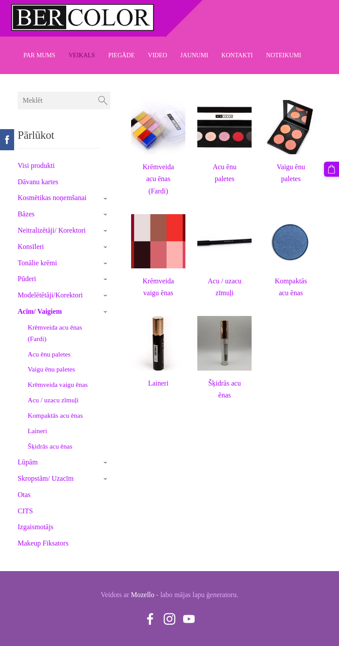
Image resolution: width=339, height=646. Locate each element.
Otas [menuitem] (24, 494)
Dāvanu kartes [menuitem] (38, 182)
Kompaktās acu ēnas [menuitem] (55, 415)
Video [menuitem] (157, 55)
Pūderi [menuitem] (27, 278)
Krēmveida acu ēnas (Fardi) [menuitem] (55, 332)
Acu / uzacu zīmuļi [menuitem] (53, 400)
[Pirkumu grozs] (331, 169)
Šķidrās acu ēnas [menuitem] (50, 446)
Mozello (142, 594)
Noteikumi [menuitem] (283, 55)
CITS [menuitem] (25, 511)
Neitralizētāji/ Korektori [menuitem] (52, 230)
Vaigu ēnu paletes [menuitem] (51, 369)
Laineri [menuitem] (37, 430)
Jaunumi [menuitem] (194, 55)
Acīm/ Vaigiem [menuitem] (40, 311)
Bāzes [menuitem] (26, 214)
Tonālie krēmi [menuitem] (37, 263)
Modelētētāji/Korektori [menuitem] (50, 295)
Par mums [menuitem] (39, 55)
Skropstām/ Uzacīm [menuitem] (46, 478)
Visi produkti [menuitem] (36, 165)
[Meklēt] (64, 100)
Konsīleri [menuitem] (31, 246)
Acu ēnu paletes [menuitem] (49, 354)
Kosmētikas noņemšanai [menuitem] (52, 197)
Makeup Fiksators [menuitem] (43, 543)
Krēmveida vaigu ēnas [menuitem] (58, 384)
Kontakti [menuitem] (237, 55)
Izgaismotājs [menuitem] (35, 527)
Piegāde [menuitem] (121, 55)
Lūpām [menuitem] (28, 462)
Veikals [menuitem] (81, 55)
